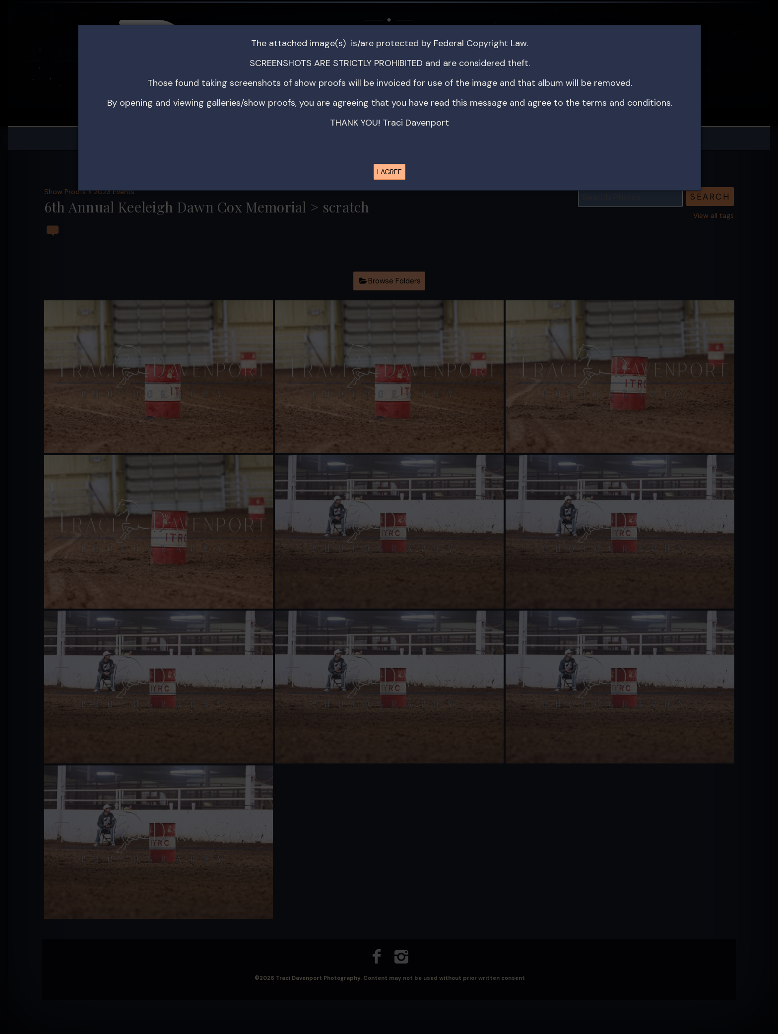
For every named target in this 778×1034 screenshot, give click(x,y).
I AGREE (389, 171)
